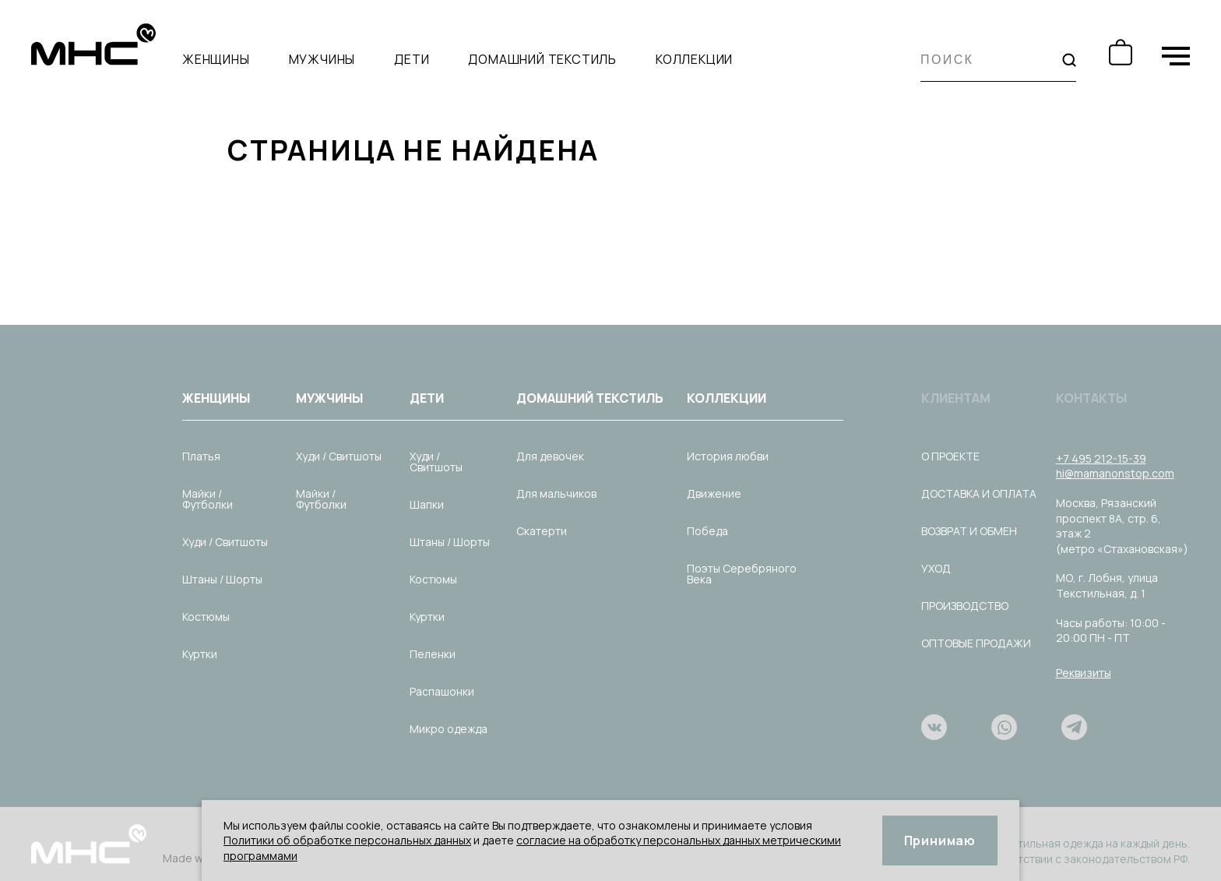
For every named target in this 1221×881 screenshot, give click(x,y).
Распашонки (442, 691)
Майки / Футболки (207, 499)
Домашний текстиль (542, 59)
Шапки (427, 504)
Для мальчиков (556, 493)
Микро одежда (448, 728)
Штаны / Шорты (222, 579)
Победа (707, 530)
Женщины (216, 59)
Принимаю (940, 840)
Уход (936, 568)
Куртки (199, 654)
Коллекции (694, 59)
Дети (411, 59)
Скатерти (541, 530)
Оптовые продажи (976, 643)
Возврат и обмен (969, 530)
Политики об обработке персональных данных (347, 840)
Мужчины (322, 59)
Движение (714, 493)
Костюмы (206, 616)
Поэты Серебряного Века (742, 574)
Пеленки (433, 654)
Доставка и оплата (978, 493)
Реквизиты (1083, 672)
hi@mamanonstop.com (1115, 473)
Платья (201, 456)
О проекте (950, 456)
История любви (728, 456)
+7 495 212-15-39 (1101, 458)
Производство (964, 605)
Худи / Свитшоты (225, 541)
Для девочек (550, 456)
